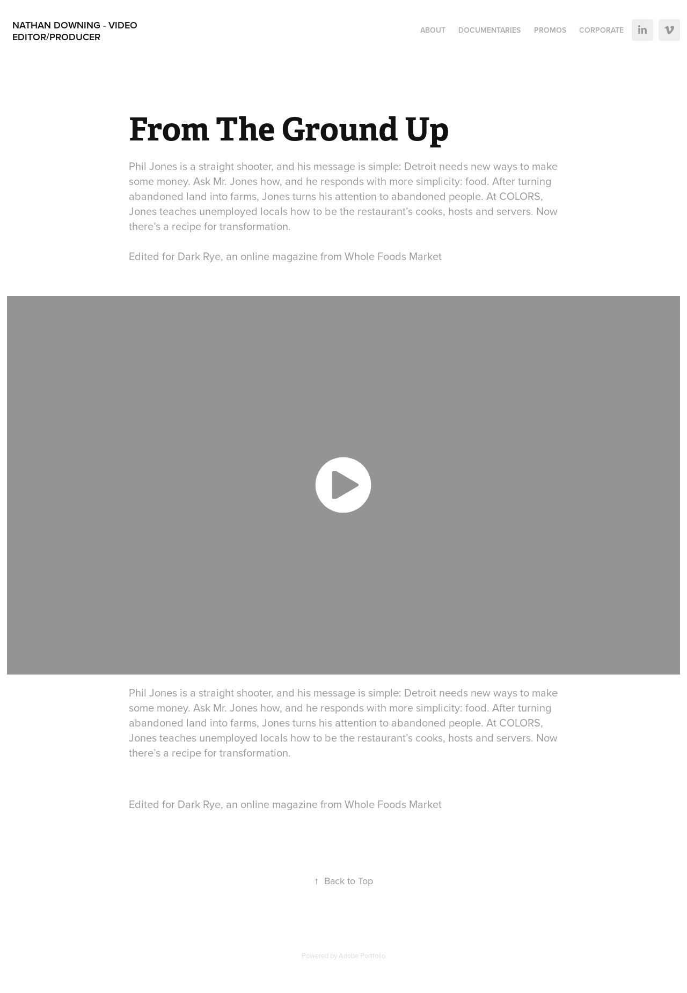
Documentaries (489, 30)
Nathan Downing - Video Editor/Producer (76, 30)
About (432, 30)
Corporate (601, 30)
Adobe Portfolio (362, 955)
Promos (550, 30)
